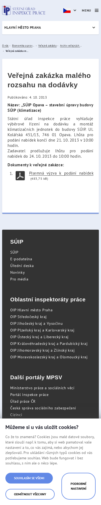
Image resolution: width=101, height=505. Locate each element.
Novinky (17, 272)
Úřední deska (22, 265)
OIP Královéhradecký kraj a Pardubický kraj (49, 343)
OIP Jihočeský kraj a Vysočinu (36, 323)
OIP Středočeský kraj (28, 316)
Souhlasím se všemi (29, 478)
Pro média (19, 279)
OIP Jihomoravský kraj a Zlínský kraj (42, 350)
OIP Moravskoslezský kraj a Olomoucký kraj (49, 357)
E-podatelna (21, 259)
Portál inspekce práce (29, 394)
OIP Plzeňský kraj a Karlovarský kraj (42, 330)
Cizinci (16, 414)
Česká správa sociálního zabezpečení (43, 408)
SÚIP (14, 252)
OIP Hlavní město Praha (31, 310)
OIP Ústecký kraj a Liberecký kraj (39, 336)
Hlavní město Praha (22, 27)
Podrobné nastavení (78, 486)
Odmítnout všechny (30, 494)
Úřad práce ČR (23, 401)
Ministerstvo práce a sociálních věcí (42, 387)
